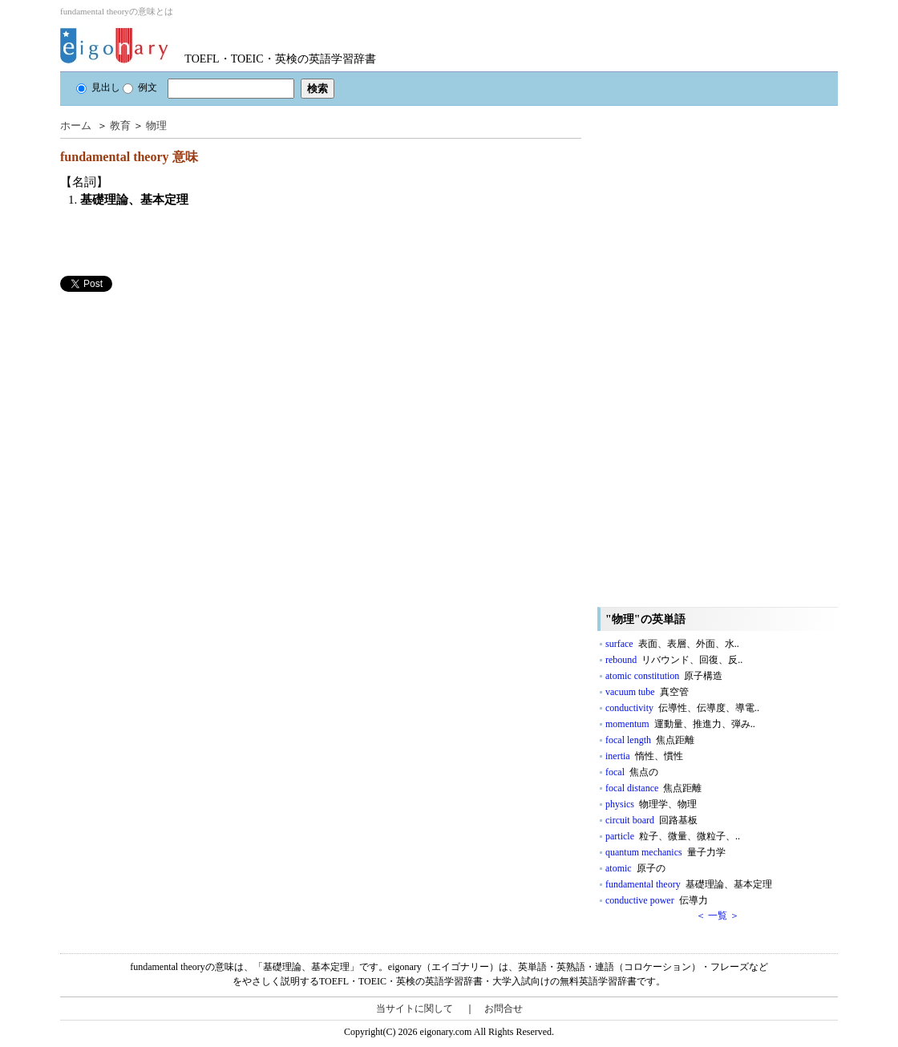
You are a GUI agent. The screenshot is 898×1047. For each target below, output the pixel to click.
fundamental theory (688, 884)
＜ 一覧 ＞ (717, 915)
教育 (120, 125)
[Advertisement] (180, 404)
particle (672, 836)
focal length (649, 740)
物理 (156, 125)
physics (651, 804)
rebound (673, 659)
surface (672, 643)
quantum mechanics (665, 852)
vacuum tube (647, 691)
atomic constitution (663, 675)
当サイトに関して (414, 1008)
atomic (635, 868)
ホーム (75, 125)
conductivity (682, 707)
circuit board (651, 820)
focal (631, 772)
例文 (140, 87)
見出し (98, 87)
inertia (644, 756)
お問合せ (503, 1008)
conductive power (656, 900)
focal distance (653, 788)
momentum (680, 724)
